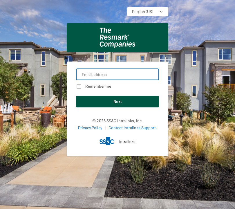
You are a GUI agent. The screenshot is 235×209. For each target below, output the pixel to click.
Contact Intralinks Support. (133, 127)
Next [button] (117, 101)
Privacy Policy (90, 127)
